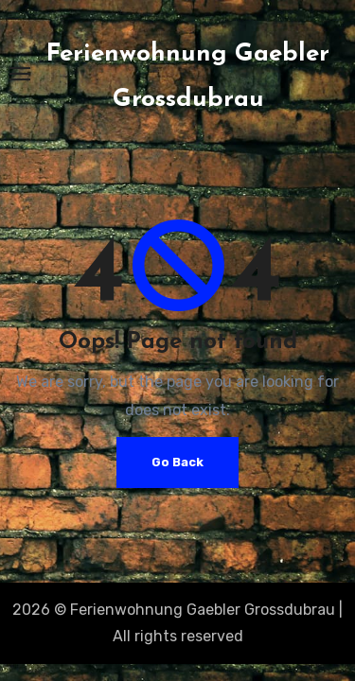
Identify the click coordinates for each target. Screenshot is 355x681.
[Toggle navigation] (19, 73)
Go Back (177, 462)
